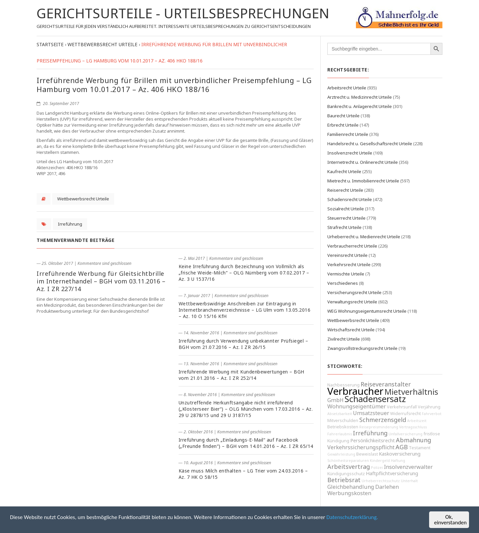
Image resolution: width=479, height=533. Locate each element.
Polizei (377, 467)
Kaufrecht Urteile (344, 171)
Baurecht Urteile (343, 116)
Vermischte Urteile (345, 274)
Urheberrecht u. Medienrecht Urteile (363, 237)
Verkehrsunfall (402, 407)
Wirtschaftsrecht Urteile (351, 330)
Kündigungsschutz (346, 474)
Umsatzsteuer (371, 413)
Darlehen (387, 486)
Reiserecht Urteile (345, 190)
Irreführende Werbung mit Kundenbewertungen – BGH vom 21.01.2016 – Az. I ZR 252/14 (241, 375)
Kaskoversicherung (399, 454)
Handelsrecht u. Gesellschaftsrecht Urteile (369, 144)
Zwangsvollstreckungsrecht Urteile (362, 348)
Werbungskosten (349, 493)
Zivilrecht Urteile (343, 339)
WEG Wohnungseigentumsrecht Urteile (366, 311)
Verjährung (429, 407)
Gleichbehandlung (350, 486)
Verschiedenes (342, 283)
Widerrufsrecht (405, 413)
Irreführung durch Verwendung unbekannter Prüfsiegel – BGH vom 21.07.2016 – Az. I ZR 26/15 (243, 344)
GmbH (335, 400)
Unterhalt (409, 481)
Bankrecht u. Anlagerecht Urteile (359, 106)
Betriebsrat (344, 480)
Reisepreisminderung (378, 427)
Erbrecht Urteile (343, 125)
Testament (419, 448)
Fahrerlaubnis (339, 434)
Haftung (398, 460)
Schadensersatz (375, 399)
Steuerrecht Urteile (346, 218)
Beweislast (367, 454)
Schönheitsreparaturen (348, 460)
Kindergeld (380, 460)
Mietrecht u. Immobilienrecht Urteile (363, 181)
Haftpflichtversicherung (392, 473)
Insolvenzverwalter (408, 467)
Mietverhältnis (411, 391)
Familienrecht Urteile (347, 134)
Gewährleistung (341, 454)
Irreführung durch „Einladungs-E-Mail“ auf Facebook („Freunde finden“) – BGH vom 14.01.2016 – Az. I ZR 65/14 (246, 443)
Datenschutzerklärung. (352, 517)
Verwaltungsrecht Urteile (352, 302)
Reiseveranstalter (386, 384)
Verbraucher (355, 391)
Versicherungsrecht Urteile (354, 292)
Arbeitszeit (416, 420)
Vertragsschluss (413, 427)
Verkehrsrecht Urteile (349, 264)
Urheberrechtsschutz (381, 481)
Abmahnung (413, 440)
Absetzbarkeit (339, 413)
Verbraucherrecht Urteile (352, 246)
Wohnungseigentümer (356, 406)
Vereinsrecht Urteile (347, 255)
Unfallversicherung (405, 434)
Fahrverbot (431, 413)
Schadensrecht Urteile (349, 199)
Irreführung (70, 224)
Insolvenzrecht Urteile (349, 153)
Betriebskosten (342, 427)
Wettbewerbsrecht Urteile (83, 199)
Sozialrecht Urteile (345, 209)
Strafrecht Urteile (344, 227)
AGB (402, 447)
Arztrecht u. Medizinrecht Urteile (359, 97)
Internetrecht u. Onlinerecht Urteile (362, 162)
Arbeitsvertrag (348, 467)
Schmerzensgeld (382, 420)
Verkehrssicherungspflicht (361, 447)
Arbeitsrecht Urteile (346, 88)
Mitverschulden (342, 420)
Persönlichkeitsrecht (372, 440)
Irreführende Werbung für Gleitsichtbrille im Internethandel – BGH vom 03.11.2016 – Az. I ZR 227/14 (101, 281)
